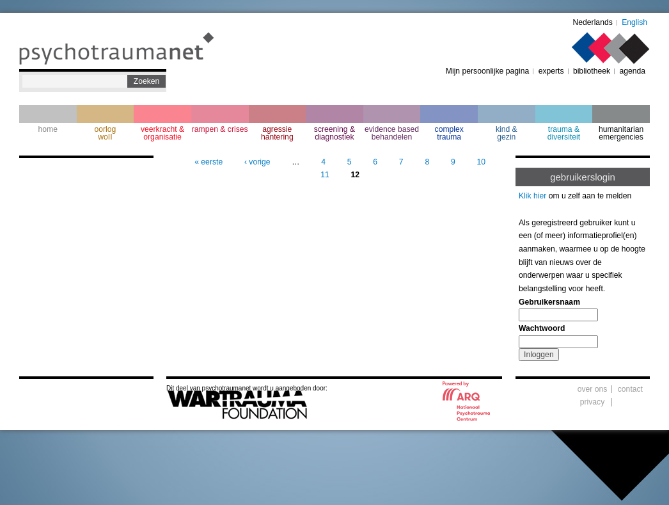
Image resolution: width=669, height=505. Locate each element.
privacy (592, 401)
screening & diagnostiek (334, 133)
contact (630, 389)
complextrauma (449, 133)
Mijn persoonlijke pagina (487, 71)
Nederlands (593, 22)
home (48, 129)
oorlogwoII (105, 133)
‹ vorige (257, 161)
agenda (632, 71)
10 (480, 161)
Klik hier (532, 195)
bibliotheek (591, 71)
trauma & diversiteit (563, 133)
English (634, 22)
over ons (593, 389)
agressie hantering (277, 133)
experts (551, 71)
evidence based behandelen (392, 133)
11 (324, 174)
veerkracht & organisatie (162, 133)
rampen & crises (220, 129)
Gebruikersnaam (549, 302)
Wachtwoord (542, 328)
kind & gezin (506, 133)
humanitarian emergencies (621, 133)
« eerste (208, 161)
